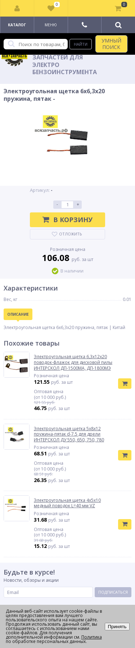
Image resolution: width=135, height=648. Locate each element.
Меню (51, 24)
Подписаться (113, 592)
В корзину (67, 219)
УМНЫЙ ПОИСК (111, 43)
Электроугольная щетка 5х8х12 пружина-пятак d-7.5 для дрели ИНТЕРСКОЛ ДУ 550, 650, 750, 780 (69, 434)
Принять (117, 626)
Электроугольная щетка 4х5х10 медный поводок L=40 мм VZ (67, 503)
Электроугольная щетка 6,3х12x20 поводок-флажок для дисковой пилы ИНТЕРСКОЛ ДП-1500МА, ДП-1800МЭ (73, 362)
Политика (91, 637)
